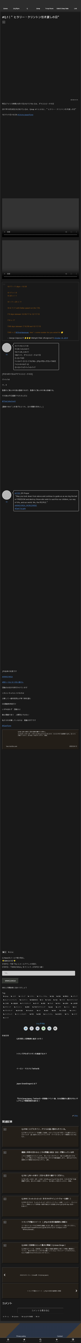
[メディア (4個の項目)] (74, 996)
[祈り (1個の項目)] (75, 1007)
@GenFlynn (6, 725)
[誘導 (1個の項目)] (27, 1007)
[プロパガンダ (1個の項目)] (8, 1010)
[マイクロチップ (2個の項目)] (25, 1003)
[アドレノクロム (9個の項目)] (42, 996)
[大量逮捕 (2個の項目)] (14, 1003)
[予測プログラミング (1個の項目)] (39, 1007)
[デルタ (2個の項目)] (50, 1003)
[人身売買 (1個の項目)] (74, 1003)
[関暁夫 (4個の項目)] (66, 996)
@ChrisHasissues (22, 332)
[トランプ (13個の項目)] (22, 996)
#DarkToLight (20, 508)
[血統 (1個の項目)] (51, 1007)
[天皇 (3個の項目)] (55, 1000)
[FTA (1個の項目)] (67, 1014)
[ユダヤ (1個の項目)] (59, 1007)
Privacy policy (21, 1336)
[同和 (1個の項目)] (32, 1014)
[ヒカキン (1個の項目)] (74, 1010)
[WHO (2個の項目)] (58, 1003)
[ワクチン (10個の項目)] (31, 996)
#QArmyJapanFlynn (25, 114)
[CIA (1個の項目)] (39, 1010)
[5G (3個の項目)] (41, 1000)
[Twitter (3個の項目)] (48, 1000)
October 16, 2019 (61, 338)
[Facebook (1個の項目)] (30, 1010)
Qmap (11, 952)
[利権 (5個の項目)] (59, 996)
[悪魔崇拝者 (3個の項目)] (34, 1000)
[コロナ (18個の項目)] (13, 996)
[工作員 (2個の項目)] (6, 1003)
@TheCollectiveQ (9, 401)
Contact (60, 1336)
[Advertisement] (40, 772)
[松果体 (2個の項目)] (66, 1003)
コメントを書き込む (41, 1310)
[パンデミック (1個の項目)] (8, 1014)
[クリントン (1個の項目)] (18, 1007)
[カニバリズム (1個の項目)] (48, 1014)
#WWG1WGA (7, 676)
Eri (7, 354)
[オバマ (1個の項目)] (75, 1014)
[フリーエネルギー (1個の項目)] (21, 1014)
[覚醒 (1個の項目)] (39, 1014)
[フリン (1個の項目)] (67, 1007)
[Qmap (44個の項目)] (5, 996)
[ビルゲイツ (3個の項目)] (23, 1000)
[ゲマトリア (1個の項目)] (7, 1007)
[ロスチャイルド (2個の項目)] (72, 1000)
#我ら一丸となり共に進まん (13, 682)
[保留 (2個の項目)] (43, 1003)
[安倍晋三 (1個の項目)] (59, 1014)
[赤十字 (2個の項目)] (36, 1003)
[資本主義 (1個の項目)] (20, 1010)
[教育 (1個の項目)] (47, 1010)
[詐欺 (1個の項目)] (54, 1010)
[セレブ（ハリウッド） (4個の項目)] (10, 1000)
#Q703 (17, 493)
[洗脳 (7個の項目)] (52, 996)
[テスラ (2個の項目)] (62, 1000)
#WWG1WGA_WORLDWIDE (26, 505)
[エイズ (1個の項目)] (40, 1018)
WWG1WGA (10, 981)
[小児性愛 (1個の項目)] (63, 1010)
